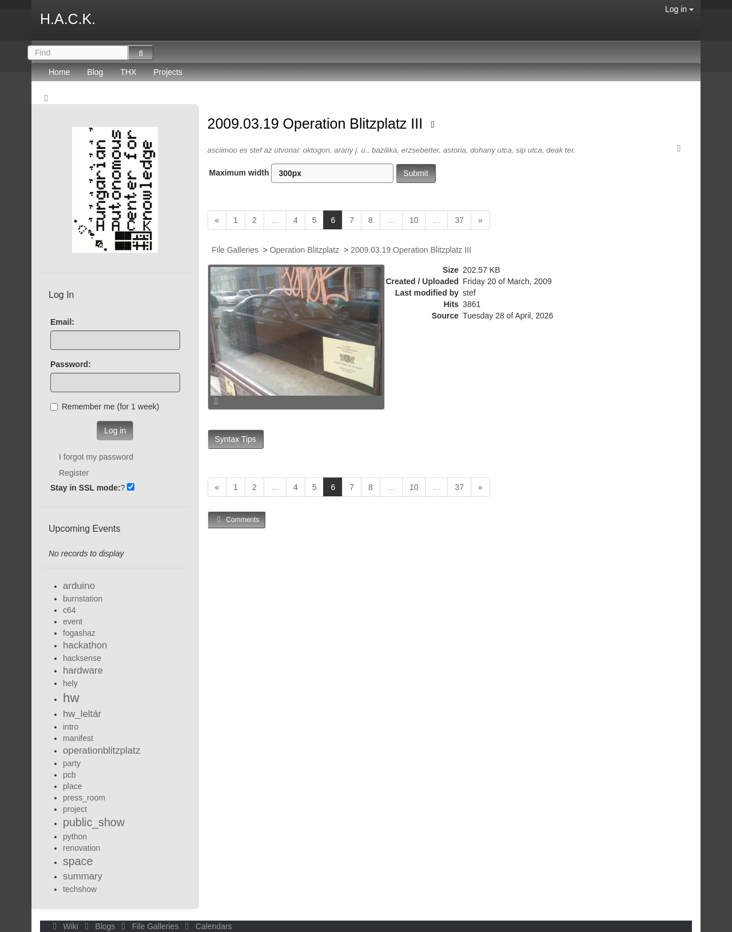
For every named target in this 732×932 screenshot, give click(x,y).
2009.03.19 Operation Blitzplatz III (317, 123)
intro (70, 726)
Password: (70, 364)
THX (128, 72)
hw (71, 698)
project (75, 809)
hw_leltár (82, 713)
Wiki (65, 926)
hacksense (82, 658)
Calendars (206, 926)
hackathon (85, 645)
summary (82, 876)
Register (74, 472)
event (72, 621)
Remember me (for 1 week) (104, 406)
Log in (679, 9)
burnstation (82, 598)
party (72, 763)
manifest (78, 738)
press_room (84, 797)
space (78, 861)
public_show (94, 822)
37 (459, 220)
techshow (80, 889)
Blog (95, 72)
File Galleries (235, 249)
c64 (69, 610)
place (72, 786)
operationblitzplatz (101, 750)
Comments (237, 519)
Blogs (99, 926)
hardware (83, 670)
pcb (69, 774)
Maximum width (301, 173)
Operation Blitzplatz (304, 249)
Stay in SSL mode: (85, 487)
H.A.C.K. (68, 19)
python (75, 836)
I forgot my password (96, 456)
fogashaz (79, 633)
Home (59, 72)
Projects (167, 72)
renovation (81, 848)
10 (414, 220)
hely (70, 683)
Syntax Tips (235, 439)
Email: (62, 321)
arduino (79, 585)
